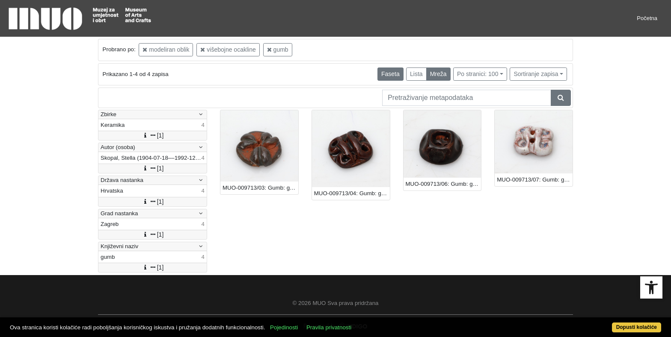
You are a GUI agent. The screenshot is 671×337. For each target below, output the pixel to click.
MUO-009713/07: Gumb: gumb (535, 179)
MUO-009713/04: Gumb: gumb (352, 193)
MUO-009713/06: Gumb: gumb (443, 184)
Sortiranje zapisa (536, 73)
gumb (277, 49)
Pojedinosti (284, 327)
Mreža (438, 73)
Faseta (390, 73)
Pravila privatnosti (328, 327)
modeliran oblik (166, 49)
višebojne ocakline (227, 49)
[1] (153, 135)
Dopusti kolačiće (636, 327)
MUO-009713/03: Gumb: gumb (260, 188)
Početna (647, 18)
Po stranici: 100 (478, 73)
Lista (416, 73)
